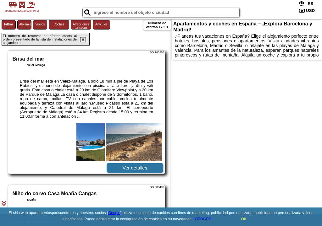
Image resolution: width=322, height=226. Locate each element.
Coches (59, 24)
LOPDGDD (202, 219)
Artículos (101, 24)
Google (114, 213)
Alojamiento (25, 24)
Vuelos (40, 24)
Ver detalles (135, 167)
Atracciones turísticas (81, 26)
